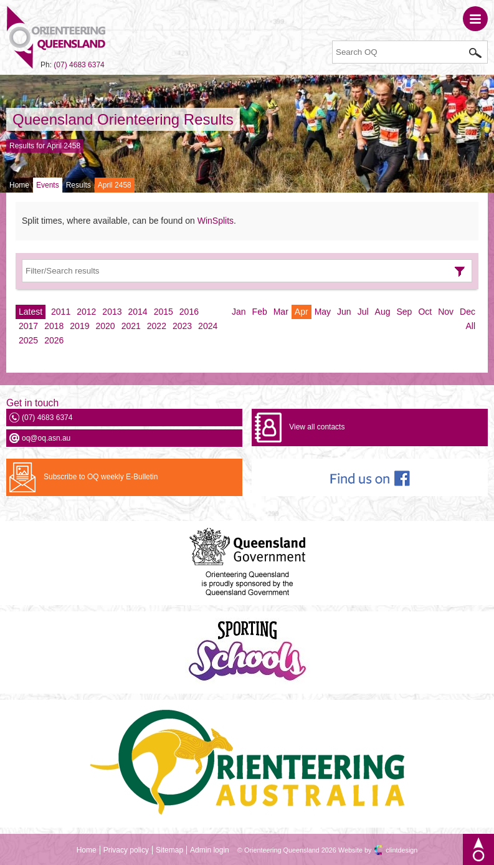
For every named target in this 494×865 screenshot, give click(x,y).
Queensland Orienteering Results (123, 119)
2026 (54, 340)
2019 (79, 326)
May (323, 312)
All (470, 326)
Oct (425, 312)
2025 (28, 340)
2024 (207, 326)
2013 (111, 312)
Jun (344, 312)
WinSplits (215, 221)
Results (78, 185)
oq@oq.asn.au (46, 438)
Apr (301, 312)
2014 (138, 312)
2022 (156, 326)
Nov (446, 312)
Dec (467, 312)
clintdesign (401, 850)
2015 (163, 312)
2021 (131, 326)
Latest (30, 312)
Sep (404, 312)
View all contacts (316, 427)
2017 (28, 326)
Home (19, 185)
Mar (280, 312)
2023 (182, 326)
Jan (239, 312)
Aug (383, 312)
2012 (86, 312)
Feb (259, 312)
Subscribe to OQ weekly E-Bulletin (101, 476)
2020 (105, 326)
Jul (363, 312)
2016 (189, 312)
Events (47, 185)
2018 (54, 326)
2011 (60, 312)
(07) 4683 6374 (79, 64)
